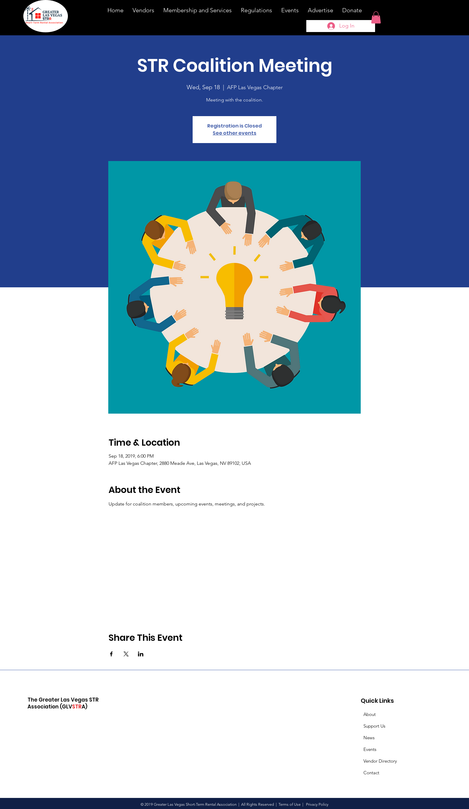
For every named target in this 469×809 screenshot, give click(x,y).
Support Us (374, 726)
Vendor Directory (380, 761)
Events (369, 749)
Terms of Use (289, 804)
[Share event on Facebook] (111, 654)
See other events (234, 133)
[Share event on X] (126, 654)
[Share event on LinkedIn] (141, 654)
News (368, 737)
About (369, 714)
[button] (376, 17)
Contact (371, 772)
